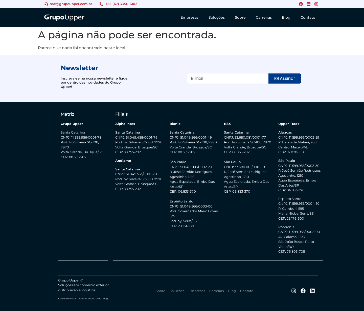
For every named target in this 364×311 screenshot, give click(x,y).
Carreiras (264, 17)
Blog (286, 17)
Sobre (240, 17)
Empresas (189, 17)
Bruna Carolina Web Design (94, 298)
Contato (308, 17)
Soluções (217, 17)
